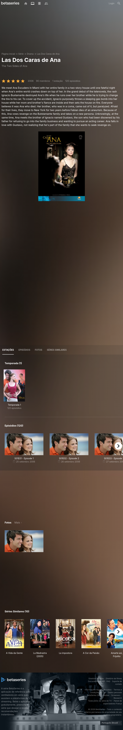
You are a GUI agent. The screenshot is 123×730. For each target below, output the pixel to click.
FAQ (108, 681)
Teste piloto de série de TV (100, 701)
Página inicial (8, 53)
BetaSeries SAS (94, 695)
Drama (30, 53)
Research (118, 698)
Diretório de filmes (114, 678)
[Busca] (119, 3)
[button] (24, 541)
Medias (106, 695)
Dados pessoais (115, 692)
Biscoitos (108, 690)
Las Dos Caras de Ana (48, 53)
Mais (17, 522)
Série (21, 53)
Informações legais (93, 690)
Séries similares (57, 350)
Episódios (24, 350)
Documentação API (96, 681)
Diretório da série (96, 678)
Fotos (38, 350)
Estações (8, 350)
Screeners (115, 695)
